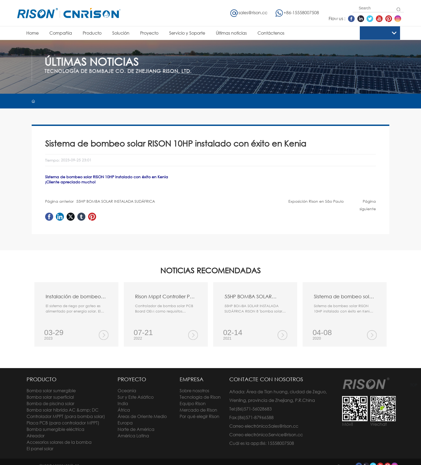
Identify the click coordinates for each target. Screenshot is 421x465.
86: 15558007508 (277, 443)
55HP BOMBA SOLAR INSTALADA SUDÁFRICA (115, 201)
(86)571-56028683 (254, 409)
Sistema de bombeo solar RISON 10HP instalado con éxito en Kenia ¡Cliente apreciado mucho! (343, 311)
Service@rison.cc (286, 434)
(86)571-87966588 (256, 417)
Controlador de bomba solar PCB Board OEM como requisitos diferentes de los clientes (164, 311)
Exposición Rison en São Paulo (316, 201)
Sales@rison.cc (283, 426)
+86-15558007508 (297, 12)
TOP (413, 384)
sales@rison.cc (248, 12)
